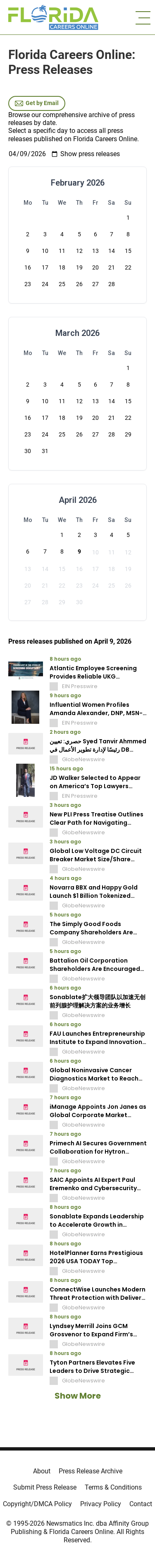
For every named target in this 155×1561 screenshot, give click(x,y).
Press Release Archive (90, 1471)
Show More (78, 1396)
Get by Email (37, 103)
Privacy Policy (100, 1504)
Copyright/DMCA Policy (37, 1504)
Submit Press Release (44, 1487)
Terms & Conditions (113, 1487)
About (41, 1471)
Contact (140, 1504)
